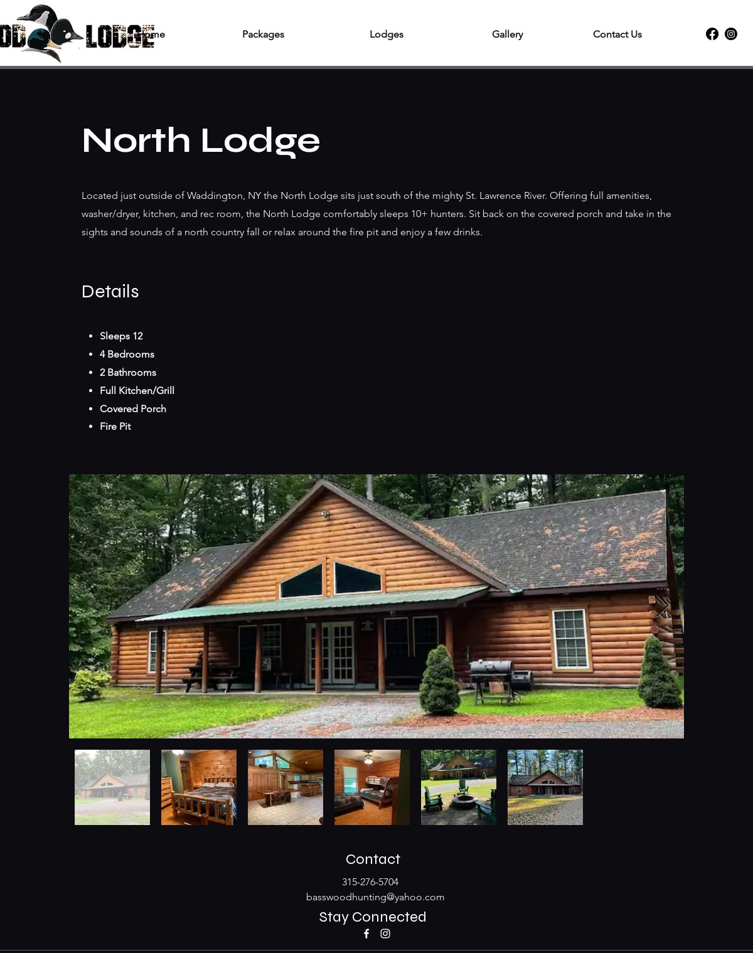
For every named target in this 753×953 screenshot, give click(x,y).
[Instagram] (731, 34)
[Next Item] (662, 606)
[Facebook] (712, 34)
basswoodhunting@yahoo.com (375, 897)
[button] (234, 34)
